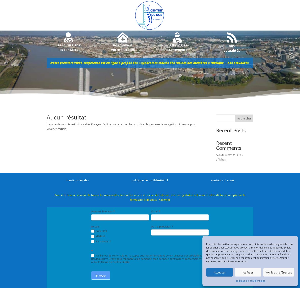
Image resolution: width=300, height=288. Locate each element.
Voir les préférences (278, 272)
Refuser (248, 272)
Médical (98, 236)
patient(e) (99, 231)
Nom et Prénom (103, 211)
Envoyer (100, 275)
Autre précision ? (162, 226)
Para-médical (101, 241)
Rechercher (244, 118)
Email (155, 211)
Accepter (220, 272)
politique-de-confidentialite (250, 280)
